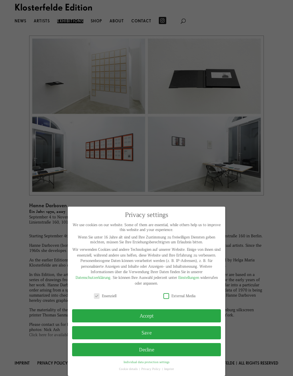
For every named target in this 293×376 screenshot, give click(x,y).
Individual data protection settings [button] (146, 362)
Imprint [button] (169, 369)
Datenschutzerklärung (93, 277)
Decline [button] (146, 349)
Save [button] (147, 332)
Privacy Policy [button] (151, 369)
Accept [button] (147, 315)
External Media (179, 295)
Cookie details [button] (128, 369)
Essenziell (105, 295)
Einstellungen (188, 277)
